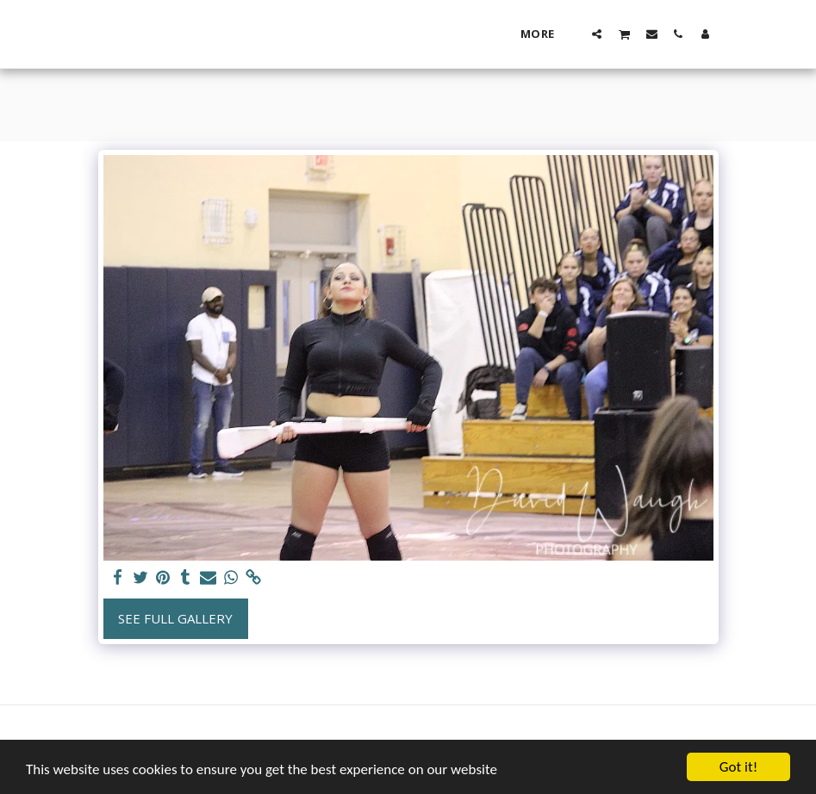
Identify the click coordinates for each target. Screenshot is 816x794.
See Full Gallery (175, 618)
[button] (596, 34)
